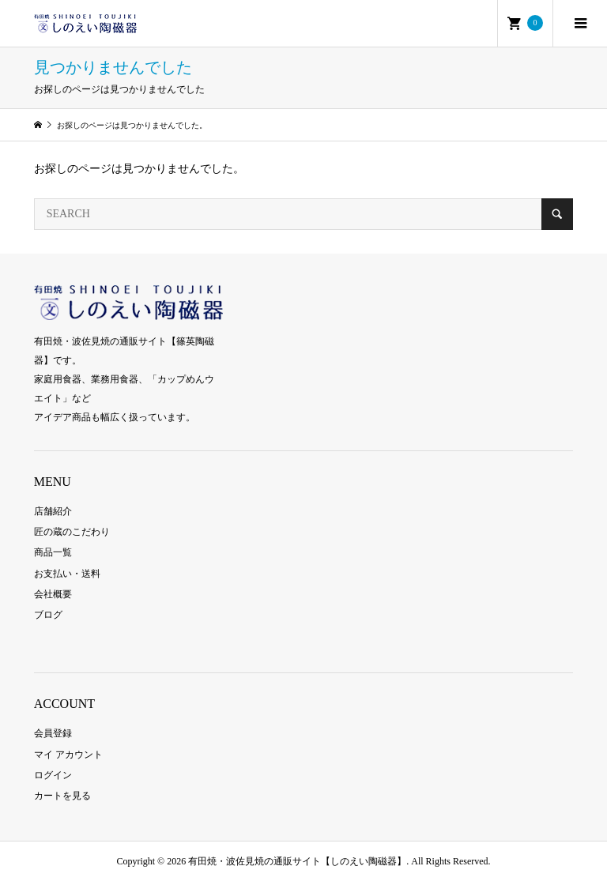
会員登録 (53, 733)
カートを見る (62, 795)
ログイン (53, 775)
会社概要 (53, 594)
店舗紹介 (53, 511)
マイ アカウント (68, 754)
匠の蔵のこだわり (72, 531)
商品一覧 (53, 552)
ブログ (48, 614)
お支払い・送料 (67, 573)
